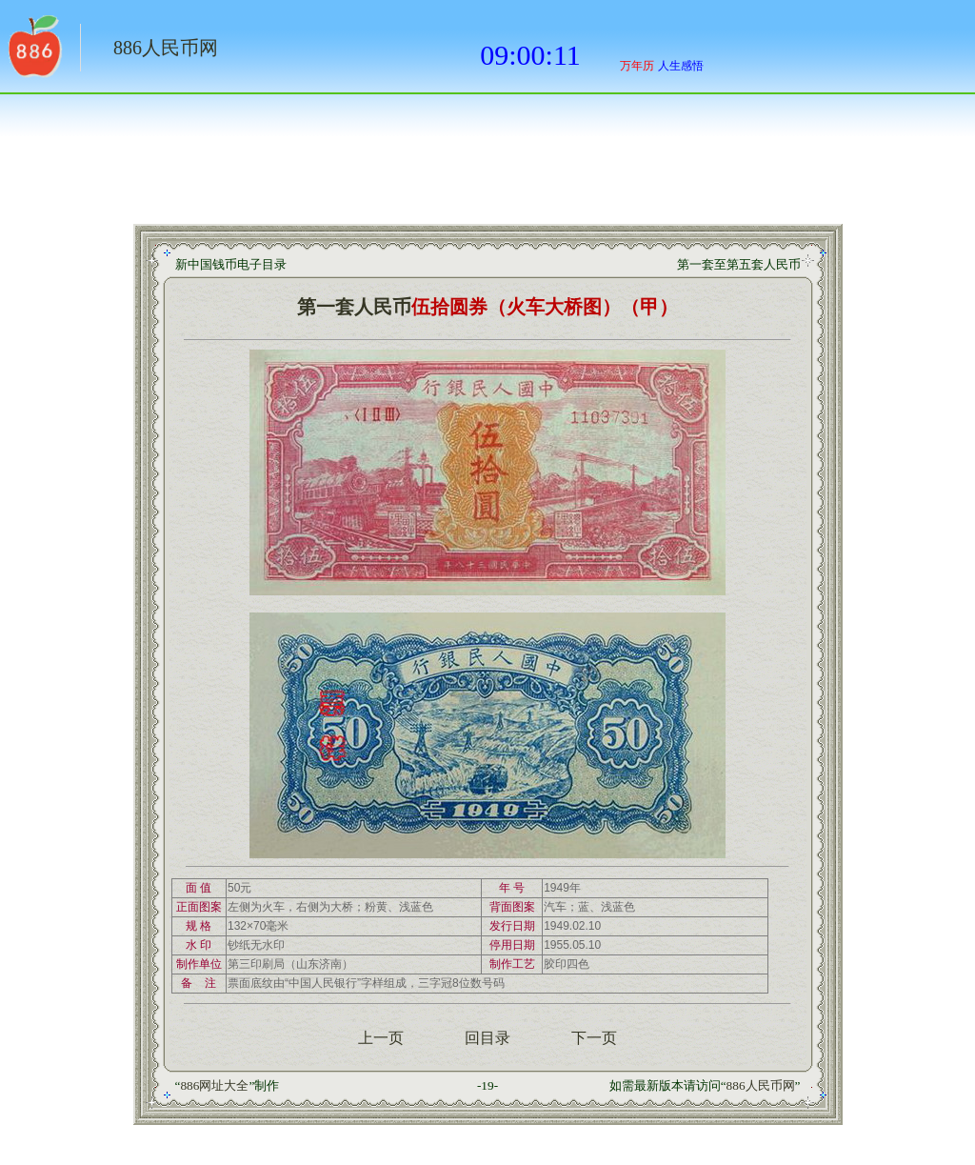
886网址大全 (214, 1085)
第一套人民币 (354, 306)
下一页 (594, 1038)
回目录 (487, 1038)
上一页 (381, 1038)
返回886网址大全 (33, 52)
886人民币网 (165, 47)
